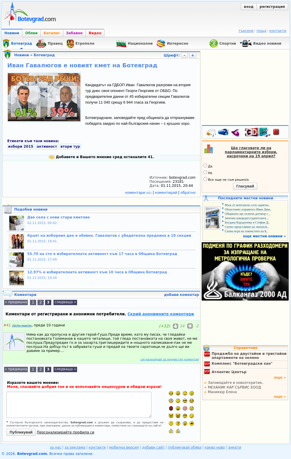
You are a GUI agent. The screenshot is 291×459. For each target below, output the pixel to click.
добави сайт (153, 447)
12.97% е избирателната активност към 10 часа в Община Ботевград (97, 272)
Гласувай (245, 186)
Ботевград (44, 55)
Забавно (74, 33)
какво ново (215, 447)
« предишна (16, 302)
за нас (55, 447)
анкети (234, 447)
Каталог (52, 33)
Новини (11, 33)
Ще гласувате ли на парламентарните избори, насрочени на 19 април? (251, 152)
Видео (95, 33)
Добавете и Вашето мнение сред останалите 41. (101, 157)
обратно (188, 193)
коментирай (166, 193)
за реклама (75, 447)
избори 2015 (20, 146)
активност (47, 146)
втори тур (70, 146)
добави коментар (181, 295)
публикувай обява (184, 447)
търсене (246, 31)
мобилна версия (124, 447)
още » (280, 377)
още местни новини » (264, 236)
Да (207, 166)
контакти (277, 31)
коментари (139, 193)
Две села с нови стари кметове (58, 217)
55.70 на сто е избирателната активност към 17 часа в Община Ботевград (102, 254)
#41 (7, 325)
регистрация (272, 7)
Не (207, 172)
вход (249, 7)
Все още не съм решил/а (226, 179)
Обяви (31, 33)
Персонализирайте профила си (65, 432)
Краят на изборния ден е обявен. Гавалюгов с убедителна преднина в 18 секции (109, 236)
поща (261, 31)
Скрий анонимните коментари (160, 314)
